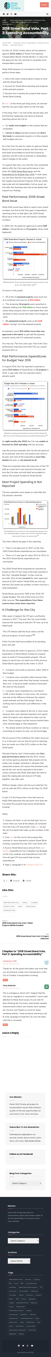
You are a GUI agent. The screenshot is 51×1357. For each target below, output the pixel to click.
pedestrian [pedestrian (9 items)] (24, 1314)
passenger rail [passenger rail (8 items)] (13, 1314)
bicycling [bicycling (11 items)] (37, 1279)
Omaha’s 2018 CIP (34, 864)
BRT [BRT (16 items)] (22, 1283)
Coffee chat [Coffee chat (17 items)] (34, 1291)
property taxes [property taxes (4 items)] (13, 1318)
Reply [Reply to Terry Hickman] (5, 1025)
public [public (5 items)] (37, 1318)
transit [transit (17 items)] (11, 1326)
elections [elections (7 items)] (39, 1295)
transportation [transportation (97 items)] (31, 1326)
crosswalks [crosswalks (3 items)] (12, 1295)
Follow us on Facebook (21, 1154)
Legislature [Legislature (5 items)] (31, 1299)
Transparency (28, 20)
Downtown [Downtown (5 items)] (29, 1295)
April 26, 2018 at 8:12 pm (11, 964)
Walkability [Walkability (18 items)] (12, 1334)
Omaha (25, 902)
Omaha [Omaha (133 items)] (11, 1307)
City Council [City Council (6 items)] (12, 1291)
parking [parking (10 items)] (28, 1310)
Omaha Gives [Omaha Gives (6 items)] (20, 1307)
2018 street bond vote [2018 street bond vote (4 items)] (16, 1279)
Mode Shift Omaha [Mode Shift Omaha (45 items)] (22, 1303)
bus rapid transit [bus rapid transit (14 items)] (31, 1283)
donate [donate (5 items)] (21, 1295)
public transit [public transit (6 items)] (13, 1322)
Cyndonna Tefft (10, 961)
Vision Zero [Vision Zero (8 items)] (32, 1330)
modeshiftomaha (17, 45)
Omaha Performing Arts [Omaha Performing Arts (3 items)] (16, 1310)
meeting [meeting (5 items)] (11, 1303)
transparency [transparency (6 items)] (20, 1326)
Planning (34, 902)
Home (4, 20)
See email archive (33, 1141)
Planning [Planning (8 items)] (33, 1314)
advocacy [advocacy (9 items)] (28, 1279)
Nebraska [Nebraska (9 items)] (34, 1303)
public (20, 906)
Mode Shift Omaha (16, 20)
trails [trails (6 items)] (38, 1322)
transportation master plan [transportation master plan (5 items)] (17, 1330)
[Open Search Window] (47, 14)
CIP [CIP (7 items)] (41, 1287)
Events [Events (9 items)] (11, 1299)
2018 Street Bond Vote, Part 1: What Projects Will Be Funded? (17, 923)
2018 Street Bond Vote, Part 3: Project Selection (32, 936)
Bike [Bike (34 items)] (10, 1283)
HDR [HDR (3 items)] (17, 1299)
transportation (9, 910)
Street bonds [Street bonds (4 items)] (30, 1322)
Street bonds (30, 906)
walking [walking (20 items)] (21, 1334)
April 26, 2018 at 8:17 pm (11, 988)
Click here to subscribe (19, 1134)
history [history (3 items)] (23, 1299)
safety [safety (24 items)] (22, 1322)
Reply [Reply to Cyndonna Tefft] (5, 980)
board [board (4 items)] (16, 1283)
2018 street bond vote (11, 902)
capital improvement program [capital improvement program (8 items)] (28, 1287)
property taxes (9, 906)
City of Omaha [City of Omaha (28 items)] (23, 1291)
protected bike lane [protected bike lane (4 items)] (26, 1318)
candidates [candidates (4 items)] (12, 1287)
